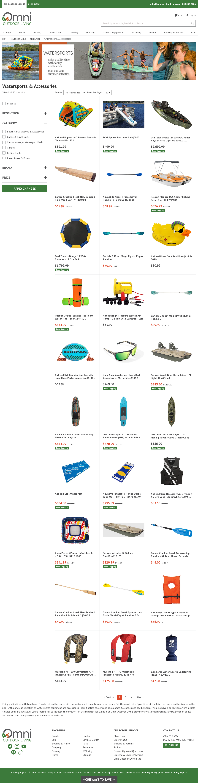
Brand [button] (7, 168)
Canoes (11, 147)
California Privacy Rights (173, 772)
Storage (7, 32)
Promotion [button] (10, 113)
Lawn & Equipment (113, 32)
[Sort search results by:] (74, 92)
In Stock (11, 103)
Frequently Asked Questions (128, 751)
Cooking (37, 32)
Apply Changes (25, 189)
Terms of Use (132, 772)
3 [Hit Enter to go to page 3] (125, 697)
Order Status (120, 739)
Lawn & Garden (91, 739)
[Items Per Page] (107, 92)
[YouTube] (24, 746)
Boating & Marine (173, 32)
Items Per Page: (94, 92)
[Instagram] (17, 746)
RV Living (136, 32)
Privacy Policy (149, 772)
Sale (193, 32)
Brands (55, 736)
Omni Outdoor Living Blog (127, 758)
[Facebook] (10, 746)
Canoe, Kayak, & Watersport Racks (25, 142)
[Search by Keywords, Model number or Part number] (146, 23)
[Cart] (178, 15)
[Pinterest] (13, 752)
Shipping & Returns (124, 743)
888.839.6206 (189, 4)
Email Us (171, 745)
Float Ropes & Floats (18, 158)
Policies (118, 747)
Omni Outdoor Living (14, 4)
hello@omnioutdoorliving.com (165, 4)
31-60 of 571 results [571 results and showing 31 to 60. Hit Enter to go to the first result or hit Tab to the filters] (13, 92)
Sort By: (58, 92)
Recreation (55, 32)
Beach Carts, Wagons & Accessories (25, 131)
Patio (22, 32)
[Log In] (191, 15)
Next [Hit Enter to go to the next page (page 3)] (140, 697)
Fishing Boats (14, 152)
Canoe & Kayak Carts (18, 136)
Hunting (90, 32)
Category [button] (9, 123)
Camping (73, 32)
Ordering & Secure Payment (128, 754)
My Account (120, 736)
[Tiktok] (20, 752)
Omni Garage (34, 4)
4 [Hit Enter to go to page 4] (131, 697)
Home (152, 32)
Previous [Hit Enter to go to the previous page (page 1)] (109, 697)
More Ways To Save (99, 779)
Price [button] (6, 178)
